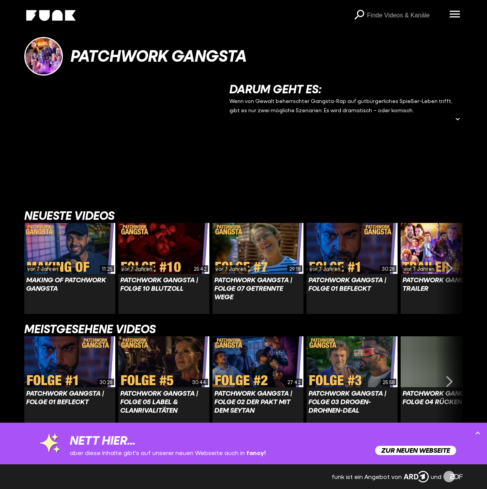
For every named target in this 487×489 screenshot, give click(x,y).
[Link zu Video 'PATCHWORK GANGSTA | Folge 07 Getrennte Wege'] (257, 268)
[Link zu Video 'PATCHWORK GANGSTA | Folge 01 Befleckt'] (352, 268)
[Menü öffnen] (455, 14)
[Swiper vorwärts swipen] (449, 268)
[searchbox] (405, 15)
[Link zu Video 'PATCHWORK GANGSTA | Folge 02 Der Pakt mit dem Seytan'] (257, 381)
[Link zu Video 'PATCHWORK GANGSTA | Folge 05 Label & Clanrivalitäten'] (163, 381)
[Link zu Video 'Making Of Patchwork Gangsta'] (69, 268)
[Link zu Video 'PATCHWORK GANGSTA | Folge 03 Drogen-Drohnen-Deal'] (352, 381)
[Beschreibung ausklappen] (458, 120)
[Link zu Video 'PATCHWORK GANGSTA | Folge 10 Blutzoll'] (163, 268)
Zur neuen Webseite (415, 450)
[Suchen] (359, 15)
